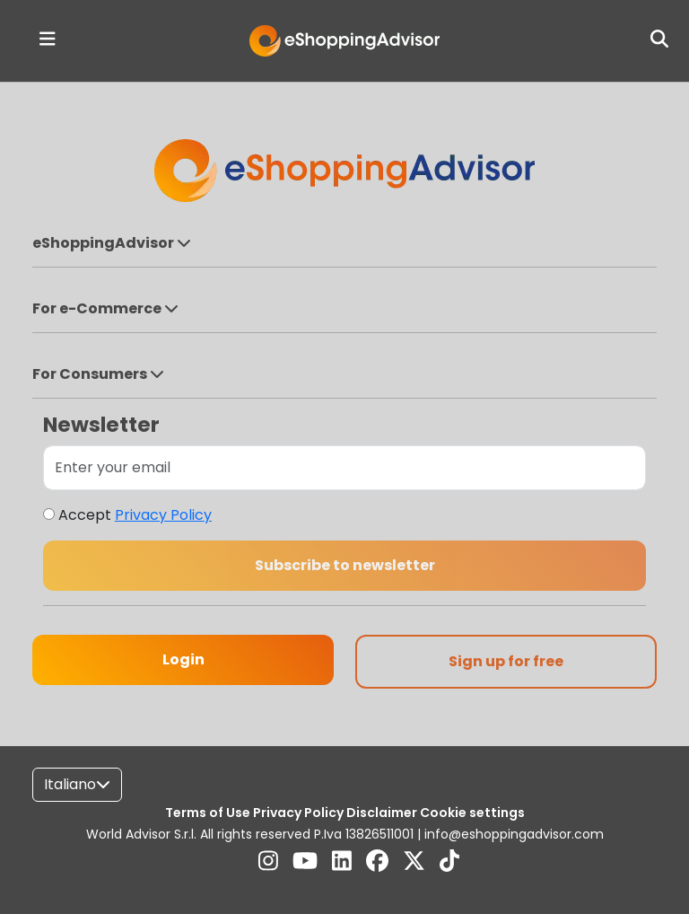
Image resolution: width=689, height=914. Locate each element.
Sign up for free (506, 661)
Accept (135, 515)
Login (183, 659)
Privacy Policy (163, 515)
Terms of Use (209, 813)
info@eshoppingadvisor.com (514, 834)
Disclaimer (383, 813)
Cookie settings (472, 813)
